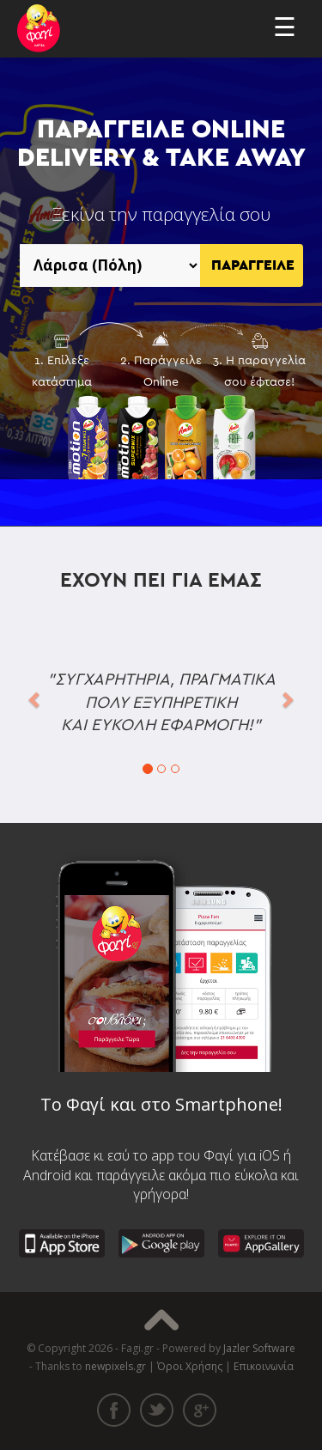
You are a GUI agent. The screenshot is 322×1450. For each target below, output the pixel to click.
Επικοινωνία (264, 1366)
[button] (35, 698)
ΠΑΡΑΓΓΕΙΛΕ (253, 265)
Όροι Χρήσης (189, 1366)
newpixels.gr (115, 1366)
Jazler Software (259, 1348)
